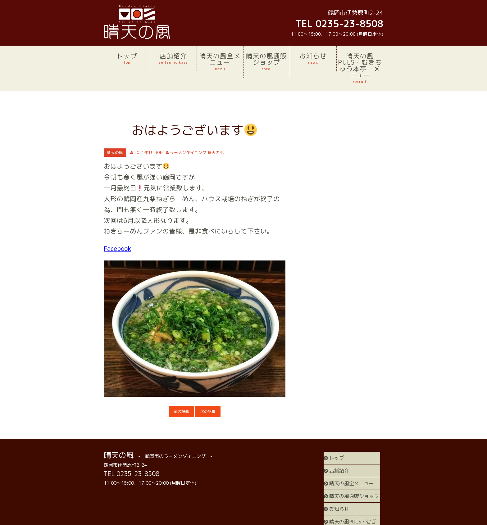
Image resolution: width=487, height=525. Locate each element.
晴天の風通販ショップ (267, 61)
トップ (127, 58)
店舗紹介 (173, 58)
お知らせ (313, 58)
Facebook (117, 248)
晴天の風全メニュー (220, 61)
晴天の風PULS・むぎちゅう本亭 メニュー (360, 68)
